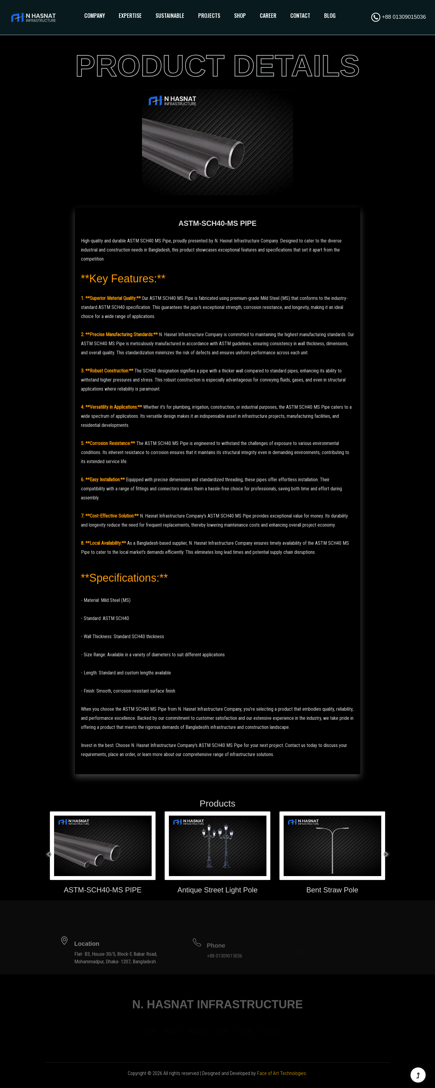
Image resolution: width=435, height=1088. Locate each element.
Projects (209, 15)
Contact (300, 15)
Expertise (130, 15)
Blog (330, 15)
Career (268, 15)
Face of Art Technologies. (282, 1073)
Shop (240, 15)
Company (94, 15)
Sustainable (170, 15)
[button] (48, 854)
